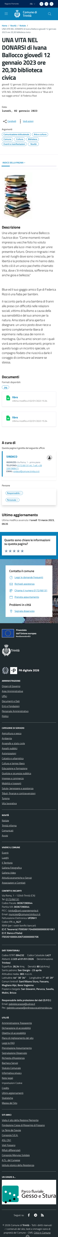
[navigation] (6, 13)
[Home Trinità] (27, 14)
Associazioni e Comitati (13, 883)
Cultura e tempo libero (13, 763)
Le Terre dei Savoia (11, 1130)
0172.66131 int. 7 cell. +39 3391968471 (24, 467)
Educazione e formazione (14, 768)
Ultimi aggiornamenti (12, 1093)
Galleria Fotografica (12, 868)
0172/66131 (12, 899)
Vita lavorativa (9, 803)
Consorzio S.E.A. (10, 1135)
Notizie (22, 25)
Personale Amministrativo (15, 711)
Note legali (7, 1078)
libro (15, 397)
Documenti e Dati (11, 701)
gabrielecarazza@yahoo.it (22, 1004)
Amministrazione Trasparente (17, 1023)
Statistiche (7, 1098)
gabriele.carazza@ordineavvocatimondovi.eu (29, 1008)
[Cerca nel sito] (49, 14)
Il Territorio (7, 863)
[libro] (8, 397)
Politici (5, 716)
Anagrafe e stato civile (13, 743)
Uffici (4, 696)
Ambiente (7, 738)
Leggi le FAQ (8, 1043)
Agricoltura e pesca (11, 733)
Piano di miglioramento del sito (17, 1038)
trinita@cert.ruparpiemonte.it (23, 910)
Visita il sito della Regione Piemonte (20, 1120)
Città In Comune (42, 1233)
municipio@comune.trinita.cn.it (24, 914)
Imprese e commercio (13, 778)
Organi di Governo (11, 686)
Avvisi (5, 835)
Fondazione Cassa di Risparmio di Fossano (23, 1125)
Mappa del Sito (9, 1103)
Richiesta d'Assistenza (13, 1058)
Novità (13, 25)
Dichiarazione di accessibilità (16, 1028)
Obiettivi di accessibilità (14, 1033)
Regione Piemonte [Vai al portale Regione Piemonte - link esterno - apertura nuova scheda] (12, 3)
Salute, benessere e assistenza (17, 788)
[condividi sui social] (9, 121)
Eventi (5, 853)
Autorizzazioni (9, 753)
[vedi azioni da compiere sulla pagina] (25, 121)
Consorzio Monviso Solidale (16, 1155)
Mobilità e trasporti (11, 783)
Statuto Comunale (11, 1068)
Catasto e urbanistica (13, 758)
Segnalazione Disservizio (14, 1053)
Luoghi (5, 858)
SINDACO (11, 456)
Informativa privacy (12, 1073)
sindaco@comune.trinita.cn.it (26, 471)
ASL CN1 (6, 1140)
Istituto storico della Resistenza (18, 1165)
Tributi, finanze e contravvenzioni (18, 793)
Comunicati (7, 830)
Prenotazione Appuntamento (17, 1048)
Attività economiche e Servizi (17, 878)
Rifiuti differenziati (11, 1150)
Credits (5, 1088)
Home (4, 25)
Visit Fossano (8, 1145)
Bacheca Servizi (10, 1063)
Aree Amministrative (12, 691)
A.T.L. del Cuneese (11, 1160)
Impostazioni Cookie (12, 1083)
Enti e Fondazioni (10, 706)
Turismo (6, 798)
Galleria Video (9, 873)
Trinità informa (9, 825)
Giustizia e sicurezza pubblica (16, 773)
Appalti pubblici (9, 748)
